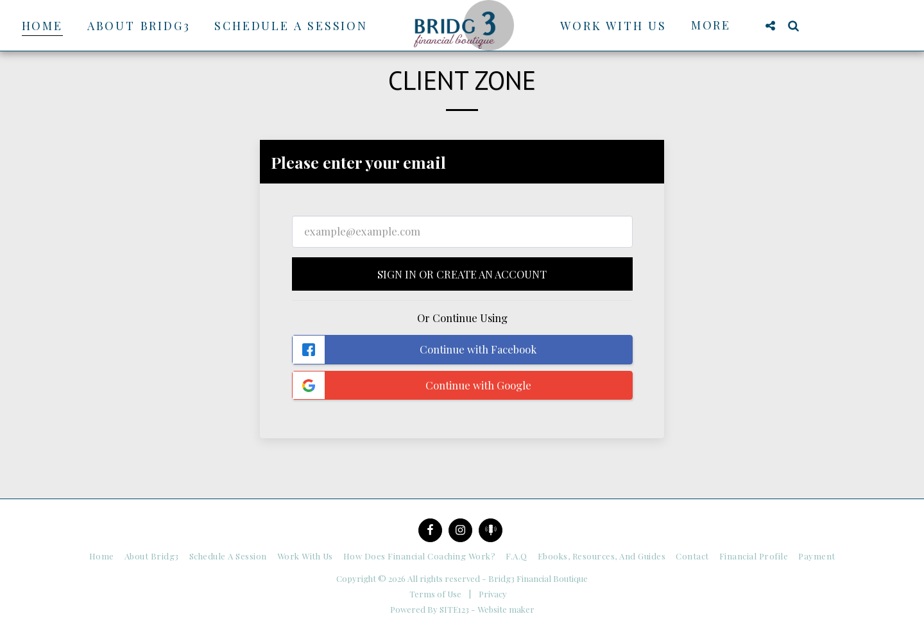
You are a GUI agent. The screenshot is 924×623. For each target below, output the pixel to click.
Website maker (506, 609)
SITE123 (454, 609)
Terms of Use (435, 593)
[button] (770, 25)
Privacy (493, 593)
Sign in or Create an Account (462, 274)
